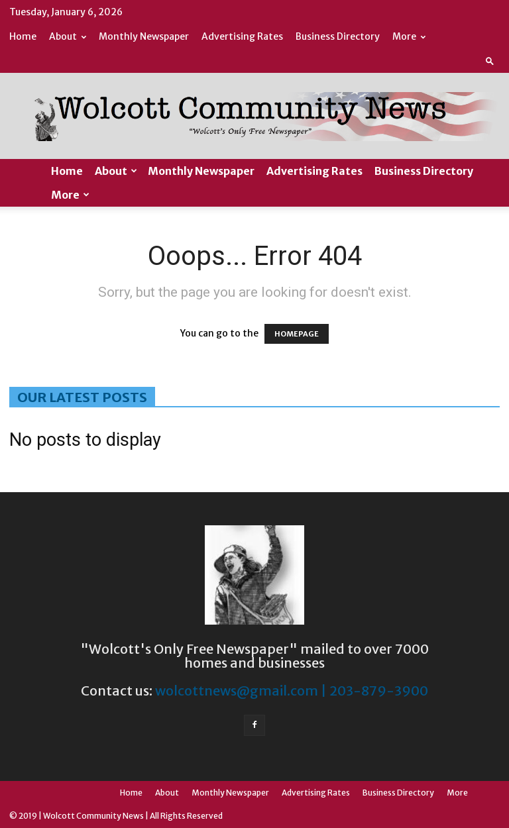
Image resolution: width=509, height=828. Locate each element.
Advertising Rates (242, 36)
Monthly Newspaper (144, 36)
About (67, 36)
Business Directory (338, 36)
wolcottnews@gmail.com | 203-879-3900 (291, 690)
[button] (490, 61)
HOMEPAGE (296, 333)
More (408, 36)
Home (22, 36)
